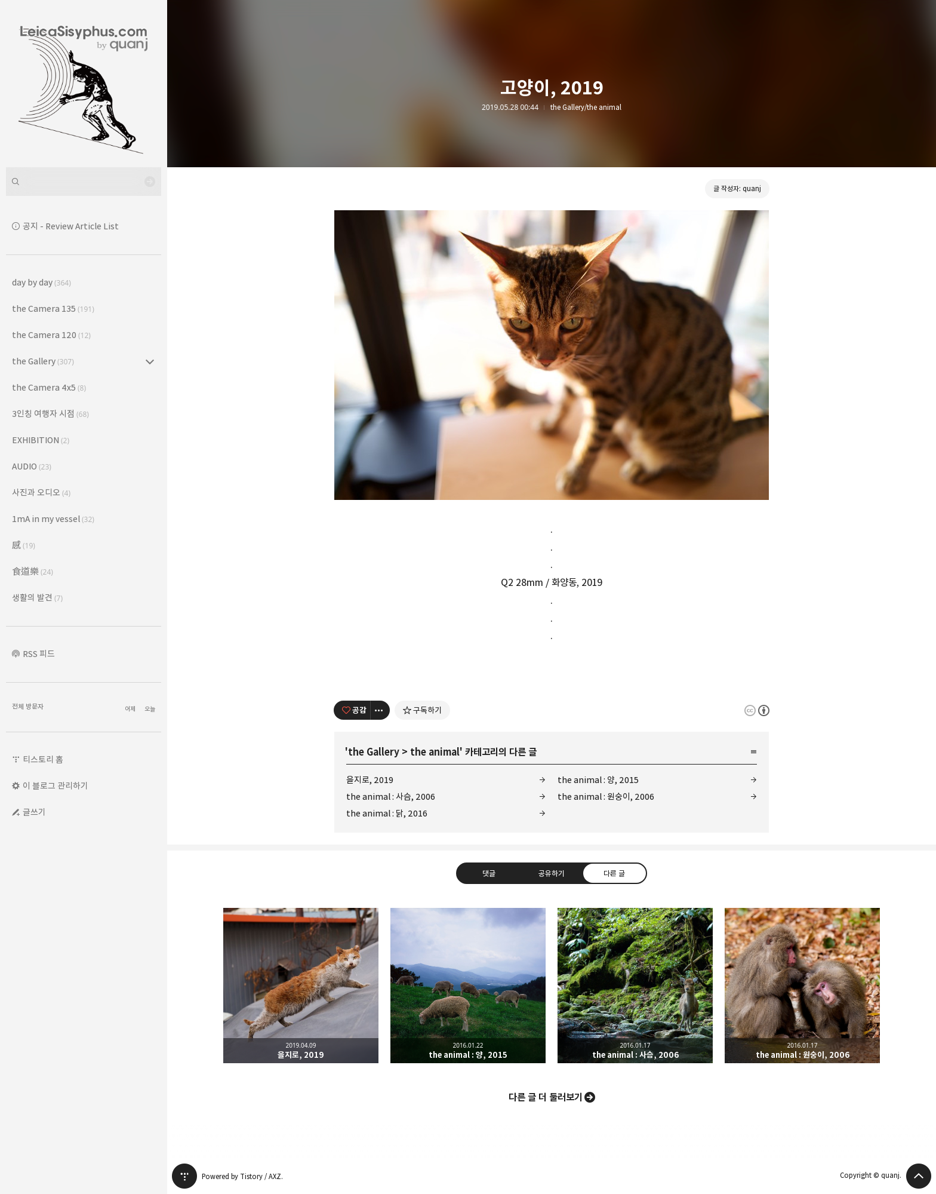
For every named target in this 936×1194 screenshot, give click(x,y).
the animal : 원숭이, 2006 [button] (802, 985)
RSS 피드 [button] (39, 653)
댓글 (488, 872)
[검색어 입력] (83, 181)
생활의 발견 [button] (37, 597)
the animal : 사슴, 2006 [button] (635, 985)
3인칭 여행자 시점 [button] (50, 413)
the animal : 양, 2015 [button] (468, 985)
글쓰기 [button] (34, 812)
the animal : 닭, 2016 (386, 813)
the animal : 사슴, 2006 (390, 796)
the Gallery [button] (43, 361)
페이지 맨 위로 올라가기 (918, 1176)
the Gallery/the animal (585, 107)
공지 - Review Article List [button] (71, 226)
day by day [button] (41, 282)
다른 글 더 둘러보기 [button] (546, 1097)
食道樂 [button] (32, 571)
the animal (435, 752)
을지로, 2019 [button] (300, 985)
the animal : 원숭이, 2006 (606, 796)
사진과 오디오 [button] (41, 492)
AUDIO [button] (31, 466)
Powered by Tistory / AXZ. (242, 1176)
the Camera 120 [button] (51, 334)
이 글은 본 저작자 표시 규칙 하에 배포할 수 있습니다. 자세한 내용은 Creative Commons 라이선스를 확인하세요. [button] (757, 710)
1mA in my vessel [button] (53, 518)
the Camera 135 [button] (53, 308)
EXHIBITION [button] (40, 440)
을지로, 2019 (369, 779)
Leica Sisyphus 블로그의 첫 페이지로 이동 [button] (83, 83)
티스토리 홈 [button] (43, 759)
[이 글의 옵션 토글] (380, 710)
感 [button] (23, 545)
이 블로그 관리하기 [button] (55, 785)
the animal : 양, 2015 (598, 779)
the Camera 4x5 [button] (49, 387)
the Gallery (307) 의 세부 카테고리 (149, 361)
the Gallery (373, 752)
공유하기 (551, 872)
